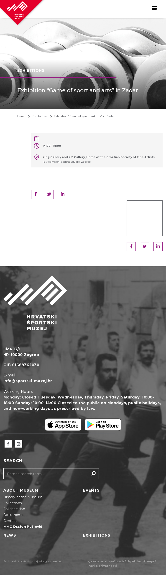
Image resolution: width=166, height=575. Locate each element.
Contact (10, 521)
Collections (12, 503)
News (9, 535)
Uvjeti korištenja (140, 561)
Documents (13, 515)
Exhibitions (96, 535)
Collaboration (14, 509)
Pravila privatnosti (102, 566)
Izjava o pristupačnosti (105, 561)
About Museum (20, 490)
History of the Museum (22, 497)
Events (91, 490)
